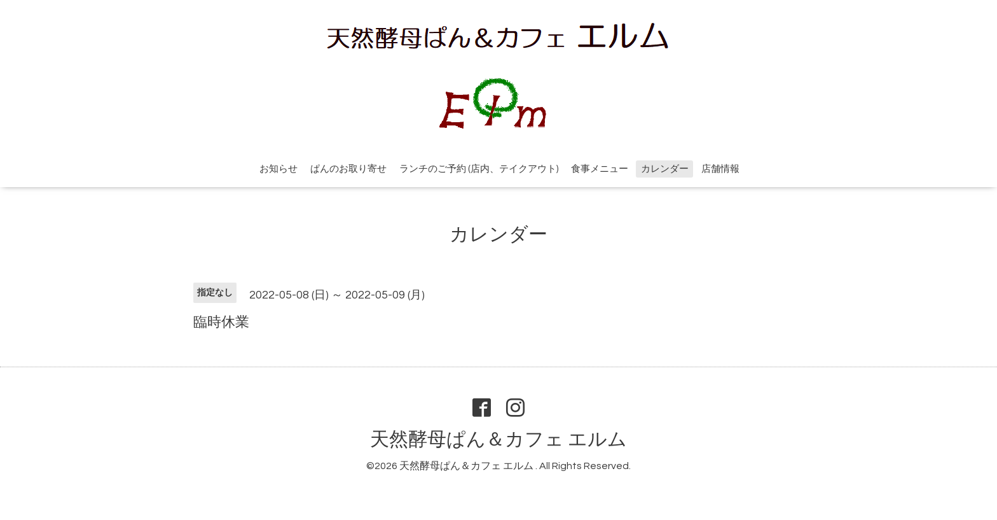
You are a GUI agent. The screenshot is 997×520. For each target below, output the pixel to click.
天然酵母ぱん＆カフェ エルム (498, 439)
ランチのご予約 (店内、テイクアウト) (478, 169)
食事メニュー (599, 169)
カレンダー (665, 169)
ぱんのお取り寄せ (348, 169)
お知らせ (278, 169)
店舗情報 (720, 169)
